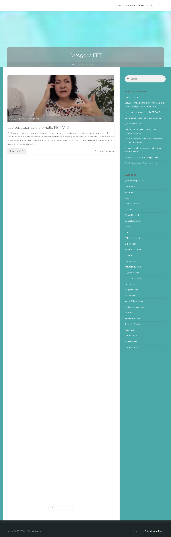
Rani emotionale (132, 318)
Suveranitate (131, 341)
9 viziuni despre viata (135, 181)
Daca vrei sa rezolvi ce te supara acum (143, 118)
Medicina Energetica (134, 307)
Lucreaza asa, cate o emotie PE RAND (38, 127)
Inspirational (130, 261)
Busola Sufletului (133, 204)
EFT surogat (130, 244)
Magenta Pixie (131, 290)
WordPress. (158, 531)
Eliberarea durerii (133, 249)
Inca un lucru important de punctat (141, 157)
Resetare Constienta (134, 324)
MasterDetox (131, 295)
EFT (37, 119)
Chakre (128, 209)
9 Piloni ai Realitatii (133, 123)
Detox (127, 226)
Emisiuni (128, 255)
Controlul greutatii (133, 221)
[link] (160, 6)
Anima (147, 531)
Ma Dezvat (130, 284)
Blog (127, 198)
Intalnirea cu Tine (133, 267)
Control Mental (132, 215)
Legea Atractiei (132, 272)
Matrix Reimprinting (134, 301)
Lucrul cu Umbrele (133, 278)
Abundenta (130, 186)
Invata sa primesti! (133, 97)
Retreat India (131, 335)
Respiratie (129, 330)
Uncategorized (132, 347)
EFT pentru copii (132, 238)
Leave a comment (106, 151)
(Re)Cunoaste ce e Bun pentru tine (141, 163)
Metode (128, 313)
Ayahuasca (130, 192)
